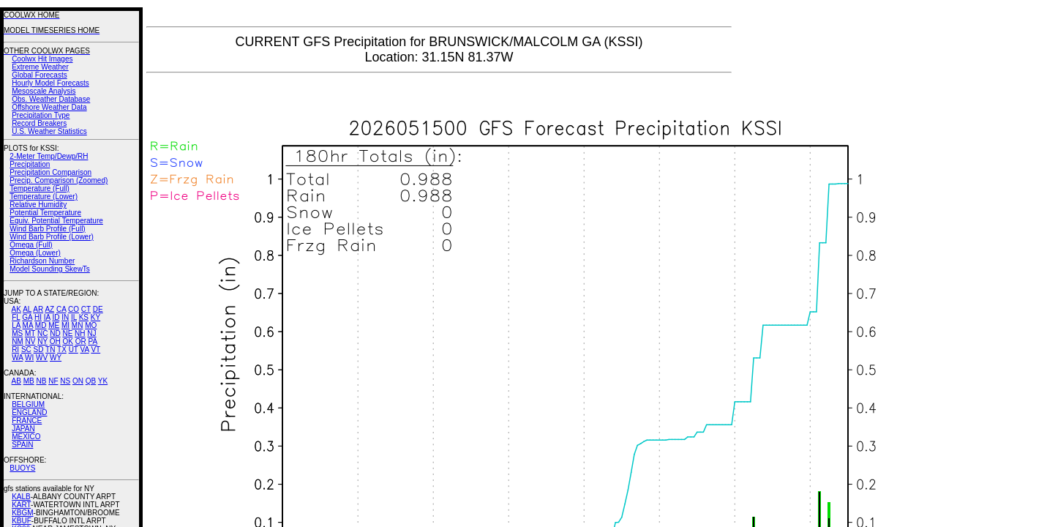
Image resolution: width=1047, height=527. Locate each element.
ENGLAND (29, 412)
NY (42, 341)
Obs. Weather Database (51, 99)
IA (47, 317)
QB (91, 381)
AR (38, 309)
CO (73, 309)
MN (77, 325)
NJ (91, 333)
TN (50, 349)
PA (92, 341)
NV (30, 341)
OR (80, 341)
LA (16, 325)
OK (67, 341)
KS (84, 317)
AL (27, 309)
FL (16, 317)
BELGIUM (28, 404)
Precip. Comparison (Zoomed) (59, 180)
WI (29, 358)
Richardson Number (42, 261)
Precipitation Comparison (50, 172)
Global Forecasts (39, 75)
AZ (49, 309)
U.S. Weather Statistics (49, 131)
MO (91, 325)
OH (55, 341)
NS (65, 381)
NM (17, 341)
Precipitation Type (41, 115)
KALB (21, 497)
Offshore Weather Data (49, 107)
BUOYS (22, 468)
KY (95, 317)
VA (84, 349)
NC (42, 333)
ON (77, 381)
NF (53, 381)
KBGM (22, 513)
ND (55, 333)
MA (28, 325)
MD (41, 325)
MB (28, 381)
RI (15, 349)
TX (62, 349)
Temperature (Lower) (44, 197)
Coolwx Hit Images (42, 59)
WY (55, 358)
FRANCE (27, 420)
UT (73, 349)
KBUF (21, 521)
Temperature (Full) (40, 188)
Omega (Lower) (35, 253)
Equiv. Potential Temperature (56, 221)
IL (74, 317)
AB (16, 381)
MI (65, 325)
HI (38, 317)
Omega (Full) (31, 245)
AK (16, 309)
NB (41, 381)
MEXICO (26, 437)
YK (103, 381)
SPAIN (22, 445)
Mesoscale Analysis (43, 91)
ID (55, 317)
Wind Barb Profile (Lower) (51, 237)
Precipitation (30, 164)
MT (30, 333)
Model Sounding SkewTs (50, 269)
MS (17, 333)
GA (27, 317)
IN (65, 317)
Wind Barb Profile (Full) (47, 229)
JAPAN (23, 429)
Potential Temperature (45, 213)
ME (53, 325)
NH (80, 333)
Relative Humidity (38, 205)
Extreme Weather (40, 67)
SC (26, 349)
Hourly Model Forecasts (50, 83)
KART (21, 505)
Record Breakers (39, 123)
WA (17, 358)
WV (42, 358)
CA (61, 309)
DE (98, 309)
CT (86, 309)
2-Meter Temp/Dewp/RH (49, 156)
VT (95, 349)
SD (39, 349)
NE (67, 333)
